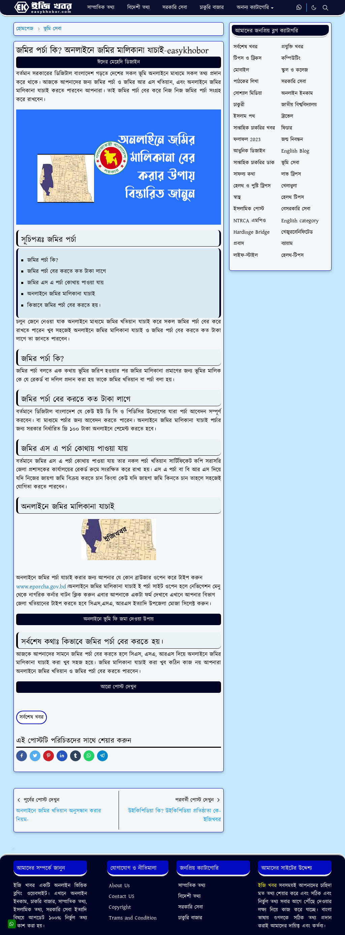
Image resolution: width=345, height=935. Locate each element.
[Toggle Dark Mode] (313, 7)
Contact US (121, 896)
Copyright (120, 907)
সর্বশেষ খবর (31, 717)
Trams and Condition (133, 918)
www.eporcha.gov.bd (41, 587)
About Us (119, 886)
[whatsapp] (299, 7)
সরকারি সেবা (190, 907)
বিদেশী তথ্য (189, 896)
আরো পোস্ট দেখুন (118, 687)
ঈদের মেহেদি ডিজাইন (118, 62)
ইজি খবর (268, 886)
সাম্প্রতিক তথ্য (191, 886)
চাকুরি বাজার (190, 918)
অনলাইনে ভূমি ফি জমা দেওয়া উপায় (119, 619)
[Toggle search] (325, 8)
